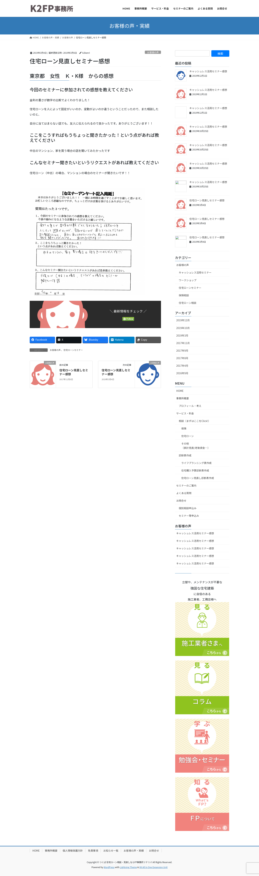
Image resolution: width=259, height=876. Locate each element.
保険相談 (184, 295)
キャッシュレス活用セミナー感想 (208, 71)
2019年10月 (183, 328)
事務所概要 (182, 398)
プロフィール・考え (190, 406)
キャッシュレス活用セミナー (195, 272)
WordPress (109, 867)
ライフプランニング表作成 (196, 463)
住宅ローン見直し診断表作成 (197, 478)
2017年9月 (182, 350)
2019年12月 (183, 320)
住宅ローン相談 (187, 303)
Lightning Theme (128, 867)
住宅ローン (187, 436)
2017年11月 (183, 343)
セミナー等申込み (189, 515)
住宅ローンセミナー (73, 349)
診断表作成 (185, 455)
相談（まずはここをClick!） (194, 421)
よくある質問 (183, 493)
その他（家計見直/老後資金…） (195, 445)
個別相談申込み (187, 508)
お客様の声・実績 (134, 850)
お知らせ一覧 (110, 850)
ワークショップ (187, 280)
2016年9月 (182, 373)
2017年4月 (182, 365)
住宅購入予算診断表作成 (195, 470)
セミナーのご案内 (186, 485)
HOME (179, 391)
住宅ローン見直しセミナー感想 (73, 372)
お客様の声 (153, 52)
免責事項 (93, 850)
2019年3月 (182, 335)
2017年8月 (182, 358)
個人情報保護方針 (73, 850)
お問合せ (181, 500)
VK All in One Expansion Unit (153, 867)
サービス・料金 (185, 413)
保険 (183, 428)
